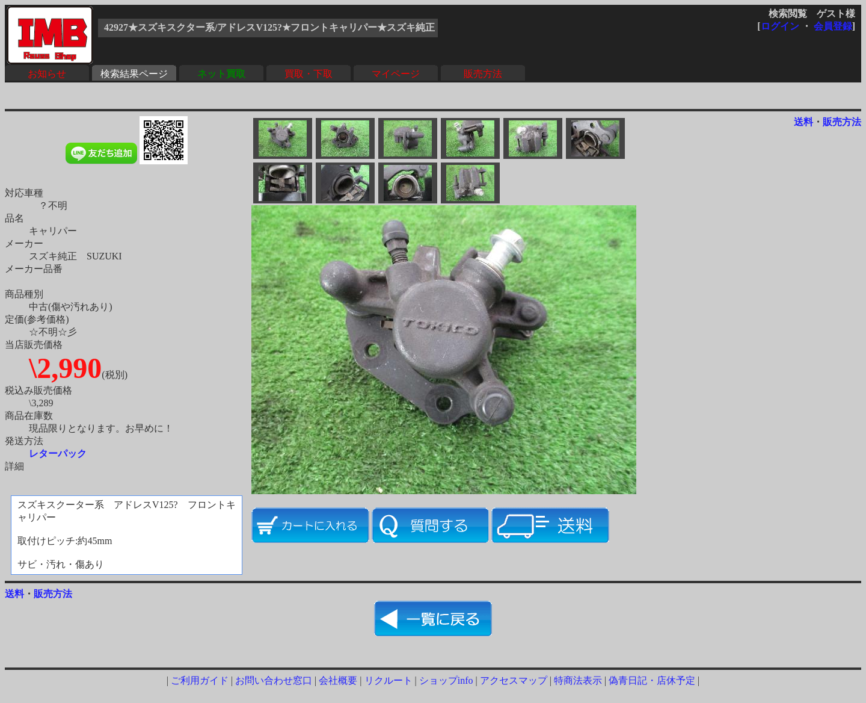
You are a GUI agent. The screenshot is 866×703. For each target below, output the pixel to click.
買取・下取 (308, 74)
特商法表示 (578, 680)
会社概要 (338, 680)
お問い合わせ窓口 (273, 680)
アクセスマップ (513, 680)
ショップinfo (446, 680)
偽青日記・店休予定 (652, 680)
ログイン (780, 26)
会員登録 (833, 26)
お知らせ (47, 74)
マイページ (396, 74)
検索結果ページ (134, 74)
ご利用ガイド (200, 680)
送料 (803, 122)
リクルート (388, 680)
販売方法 (483, 74)
